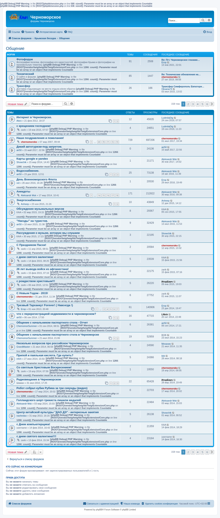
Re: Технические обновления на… (181, 74)
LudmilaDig (167, 117)
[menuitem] (27, 31)
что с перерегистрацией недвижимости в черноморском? (56, 313)
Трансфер (23, 86)
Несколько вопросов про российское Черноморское (52, 343)
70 (104, 142)
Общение (15, 48)
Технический (25, 73)
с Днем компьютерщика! (33, 424)
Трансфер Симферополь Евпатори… (183, 86)
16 (108, 195)
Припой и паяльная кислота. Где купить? (44, 355)
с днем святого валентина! (34, 257)
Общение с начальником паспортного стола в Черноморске (57, 334)
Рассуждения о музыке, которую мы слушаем (48, 232)
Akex (19, 120)
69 (99, 142)
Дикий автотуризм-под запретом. (39, 146)
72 (112, 142)
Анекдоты (23, 191)
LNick (165, 314)
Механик (166, 344)
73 (117, 142)
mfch (19, 359)
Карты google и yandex (32, 158)
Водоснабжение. (27, 170)
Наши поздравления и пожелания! (40, 138)
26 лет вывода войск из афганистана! (42, 269)
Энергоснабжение (28, 200)
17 (112, 195)
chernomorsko (170, 77)
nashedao (21, 415)
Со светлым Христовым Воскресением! (44, 367)
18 (117, 195)
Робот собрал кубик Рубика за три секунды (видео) (51, 388)
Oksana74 (167, 89)
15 (104, 195)
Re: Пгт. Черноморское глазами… (181, 60)
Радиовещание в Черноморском (38, 379)
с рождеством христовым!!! (35, 281)
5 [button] (202, 104)
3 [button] (193, 104)
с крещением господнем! (33, 125)
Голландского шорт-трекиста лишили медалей (48, 400)
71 (108, 142)
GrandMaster (23, 346)
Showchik (21, 162)
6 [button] (207, 104)
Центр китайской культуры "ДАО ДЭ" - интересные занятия (57, 412)
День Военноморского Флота (36, 179)
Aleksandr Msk (169, 159)
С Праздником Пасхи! (31, 245)
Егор (164, 62)
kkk (163, 356)
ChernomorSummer (26, 326)
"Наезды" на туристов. (32, 220)
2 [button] (188, 104)
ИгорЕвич (167, 281)
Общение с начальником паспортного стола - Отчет (52, 322)
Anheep (25, 204)
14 (99, 195)
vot (18, 183)
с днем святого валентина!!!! (36, 436)
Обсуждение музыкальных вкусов (40, 208)
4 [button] (197, 104)
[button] (212, 104)
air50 (19, 150)
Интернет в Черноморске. (34, 117)
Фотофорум (24, 59)
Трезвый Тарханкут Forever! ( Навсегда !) (44, 305)
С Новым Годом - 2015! (32, 293)
